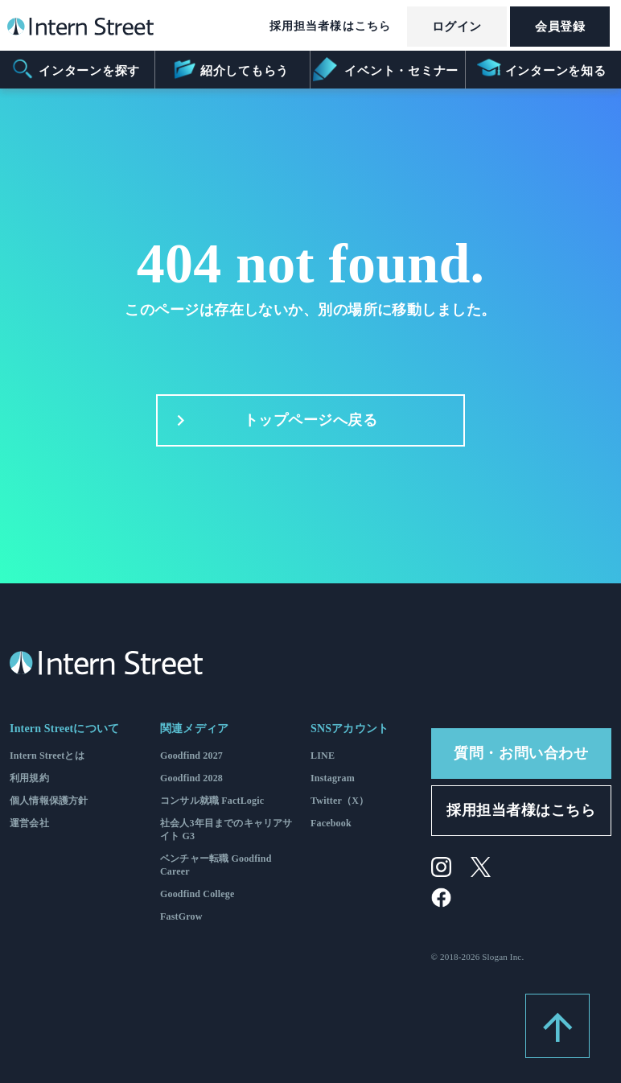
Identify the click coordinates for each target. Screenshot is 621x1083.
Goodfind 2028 (191, 778)
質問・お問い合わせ (521, 753)
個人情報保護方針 (49, 800)
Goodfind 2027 (191, 755)
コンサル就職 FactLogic (212, 800)
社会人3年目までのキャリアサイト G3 (226, 829)
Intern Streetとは (47, 755)
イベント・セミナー (387, 69)
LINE (322, 755)
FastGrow (181, 916)
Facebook (331, 823)
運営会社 (29, 823)
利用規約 (29, 778)
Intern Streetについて (64, 729)
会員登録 (560, 26)
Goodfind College (197, 894)
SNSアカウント (349, 729)
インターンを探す (75, 69)
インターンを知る (542, 69)
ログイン (457, 26)
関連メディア (194, 729)
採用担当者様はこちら (330, 26)
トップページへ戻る (273, 421)
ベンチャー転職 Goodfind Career (216, 865)
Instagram (332, 778)
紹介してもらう (230, 69)
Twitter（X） (339, 800)
